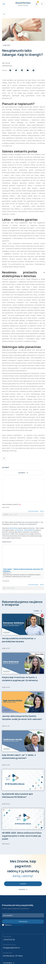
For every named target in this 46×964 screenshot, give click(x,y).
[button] (10, 70)
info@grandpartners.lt (11, 948)
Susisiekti (23, 884)
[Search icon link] (42, 4)
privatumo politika (18, 925)
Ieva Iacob (20, 530)
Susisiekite (23, 473)
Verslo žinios (13, 528)
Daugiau (38, 611)
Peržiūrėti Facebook (33, 511)
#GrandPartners (29, 530)
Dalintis (42, 511)
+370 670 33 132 (9, 940)
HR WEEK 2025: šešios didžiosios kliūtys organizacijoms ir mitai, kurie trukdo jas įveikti (22, 835)
